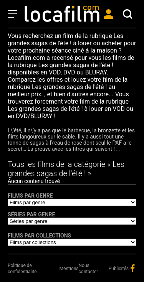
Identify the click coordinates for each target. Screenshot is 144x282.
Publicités (119, 268)
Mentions (69, 268)
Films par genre (30, 196)
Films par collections (39, 236)
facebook (132, 268)
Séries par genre (31, 214)
